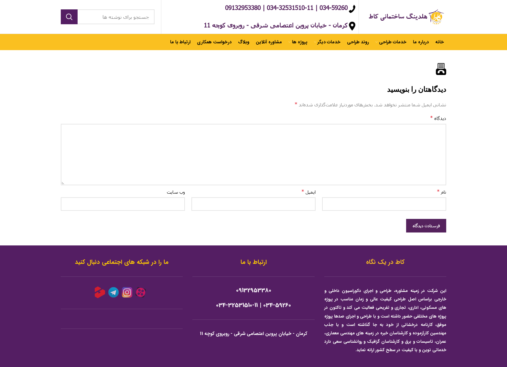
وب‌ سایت (176, 192)
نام (441, 192)
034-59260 (277, 305)
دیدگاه (438, 118)
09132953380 (253, 290)
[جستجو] (108, 16)
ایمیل (308, 192)
